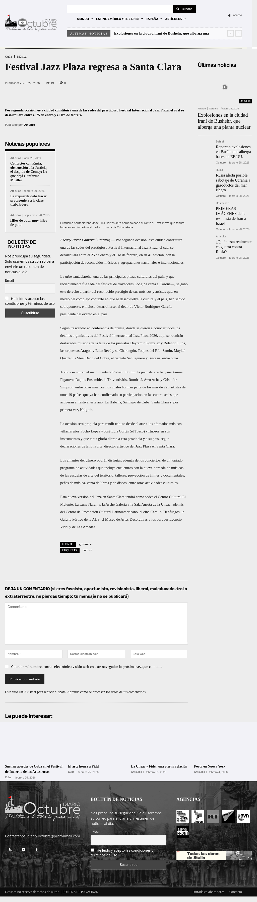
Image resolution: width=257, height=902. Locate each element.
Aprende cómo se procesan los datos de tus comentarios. (107, 692)
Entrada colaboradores (208, 897)
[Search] (184, 9)
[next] (238, 33)
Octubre (29, 124)
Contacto (235, 897)
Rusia (219, 164)
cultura (87, 550)
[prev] (230, 33)
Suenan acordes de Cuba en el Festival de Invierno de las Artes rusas (34, 771)
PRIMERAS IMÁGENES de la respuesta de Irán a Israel (233, 203)
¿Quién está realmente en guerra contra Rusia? (233, 227)
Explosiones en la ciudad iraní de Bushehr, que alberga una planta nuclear (224, 119)
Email (9, 280)
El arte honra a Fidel (88, 766)
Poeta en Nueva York (214, 766)
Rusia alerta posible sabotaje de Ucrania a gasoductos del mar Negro (231, 175)
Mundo (202, 108)
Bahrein (220, 137)
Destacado (222, 194)
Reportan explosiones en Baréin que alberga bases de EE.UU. (233, 147)
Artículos (15, 158)
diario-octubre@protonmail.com (53, 841)
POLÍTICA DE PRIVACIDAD (80, 897)
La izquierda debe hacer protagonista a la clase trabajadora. (28, 200)
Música (21, 56)
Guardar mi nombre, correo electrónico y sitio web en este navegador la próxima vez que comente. (87, 666)
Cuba (8, 56)
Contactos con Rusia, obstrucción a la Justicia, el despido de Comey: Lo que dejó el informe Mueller (28, 172)
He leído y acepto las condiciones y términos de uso (30, 301)
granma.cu (86, 544)
